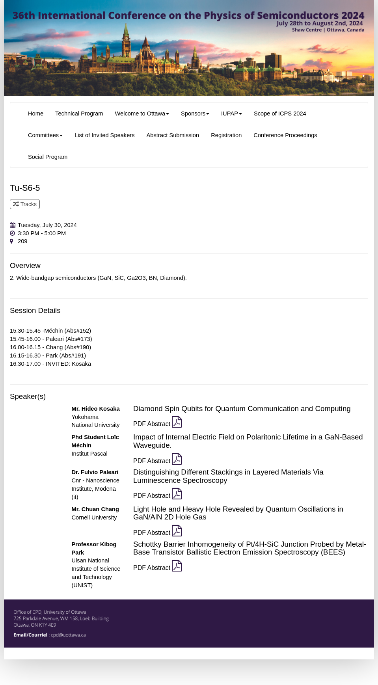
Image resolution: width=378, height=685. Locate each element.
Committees (45, 135)
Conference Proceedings (285, 135)
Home (35, 113)
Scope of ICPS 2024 (280, 113)
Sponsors (195, 113)
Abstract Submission (173, 135)
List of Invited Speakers (104, 135)
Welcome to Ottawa (142, 113)
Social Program (47, 157)
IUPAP (231, 113)
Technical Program (79, 113)
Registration (226, 135)
